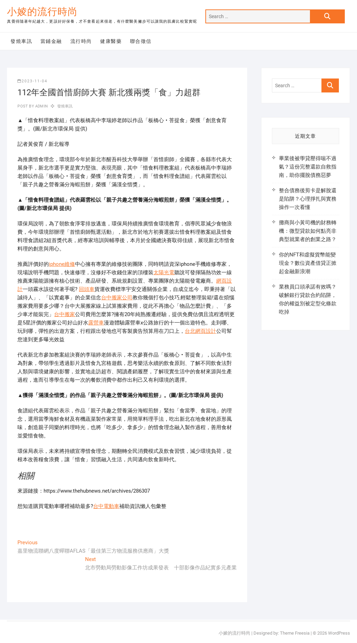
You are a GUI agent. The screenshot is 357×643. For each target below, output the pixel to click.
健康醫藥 (111, 41)
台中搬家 (64, 314)
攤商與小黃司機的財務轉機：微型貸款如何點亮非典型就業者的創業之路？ (307, 230)
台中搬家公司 (116, 297)
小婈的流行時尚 (42, 11)
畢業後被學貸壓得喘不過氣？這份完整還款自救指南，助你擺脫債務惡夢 (307, 166)
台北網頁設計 (200, 331)
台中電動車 (106, 506)
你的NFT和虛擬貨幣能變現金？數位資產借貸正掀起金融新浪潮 (307, 263)
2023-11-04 (32, 81)
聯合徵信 (141, 41)
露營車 (96, 323)
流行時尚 (81, 41)
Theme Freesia (295, 633)
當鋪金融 (51, 41)
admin (41, 106)
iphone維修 (62, 264)
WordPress (339, 633)
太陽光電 (163, 272)
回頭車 (86, 289)
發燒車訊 (21, 41)
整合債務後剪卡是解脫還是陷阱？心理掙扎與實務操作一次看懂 (307, 198)
